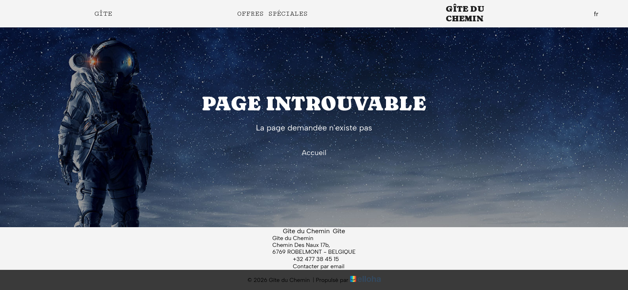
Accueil (314, 152)
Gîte (103, 14)
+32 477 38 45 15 (311, 259)
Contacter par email (314, 266)
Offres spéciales (272, 14)
